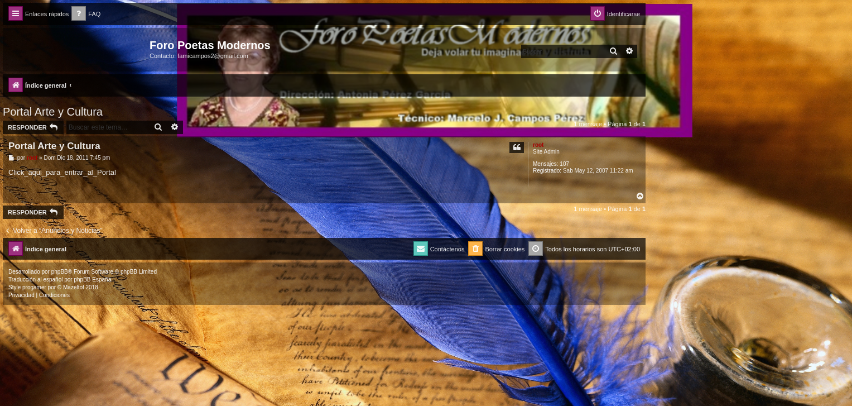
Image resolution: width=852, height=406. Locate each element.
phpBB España (92, 279)
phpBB (59, 272)
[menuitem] (85, 14)
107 (564, 164)
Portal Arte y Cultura (53, 112)
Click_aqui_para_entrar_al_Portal (62, 172)
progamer (34, 287)
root (538, 145)
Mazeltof (73, 287)
